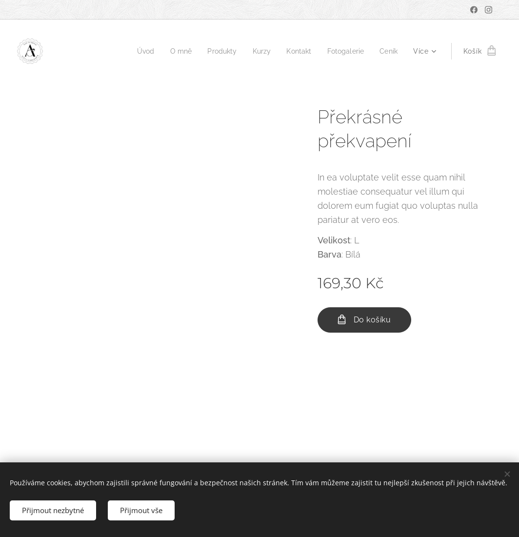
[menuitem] (136, 51)
